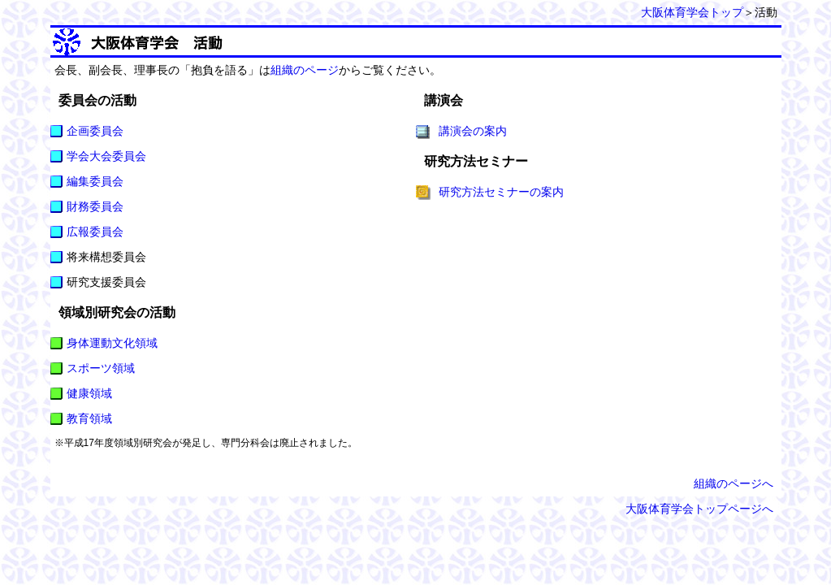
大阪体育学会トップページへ (699, 508)
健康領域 (89, 393)
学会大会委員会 (106, 156)
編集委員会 (95, 181)
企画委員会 (95, 130)
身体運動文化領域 (112, 342)
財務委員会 (95, 206)
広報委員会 (95, 231)
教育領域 (89, 418)
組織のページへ (733, 483)
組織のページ (305, 69)
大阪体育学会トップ (692, 12)
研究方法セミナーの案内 (501, 191)
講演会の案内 (473, 130)
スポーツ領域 (101, 368)
